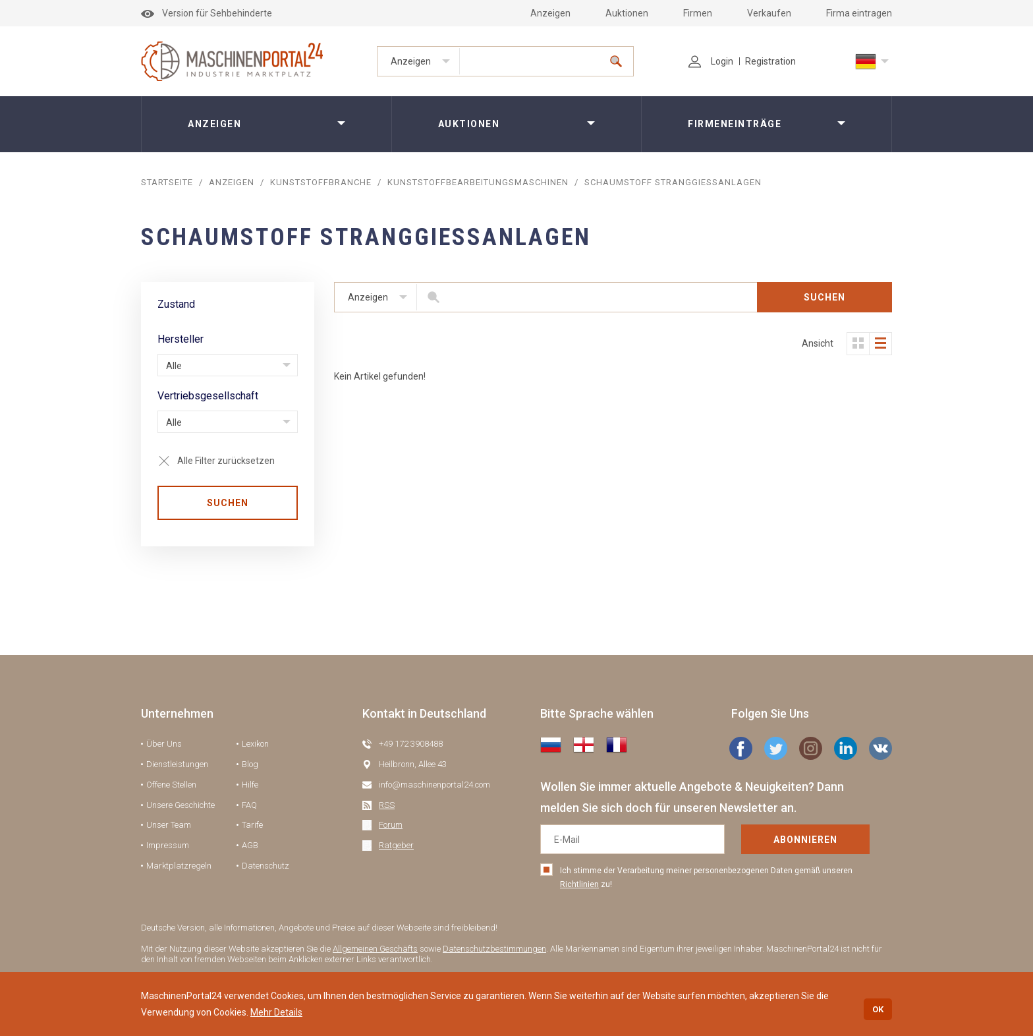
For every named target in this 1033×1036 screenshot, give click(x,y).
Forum (391, 825)
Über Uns (164, 744)
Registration (770, 61)
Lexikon (255, 744)
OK (877, 1009)
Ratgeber (396, 845)
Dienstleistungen (177, 764)
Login (710, 61)
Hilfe (250, 785)
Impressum (167, 845)
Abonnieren (805, 839)
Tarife (252, 825)
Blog (250, 764)
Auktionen (626, 13)
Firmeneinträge (734, 124)
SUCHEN (227, 503)
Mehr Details (276, 1012)
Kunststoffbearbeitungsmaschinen (478, 182)
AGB (250, 845)
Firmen (697, 13)
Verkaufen (769, 13)
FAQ (249, 805)
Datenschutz (265, 866)
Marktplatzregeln (178, 866)
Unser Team (168, 825)
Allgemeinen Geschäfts (375, 949)
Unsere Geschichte (180, 805)
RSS (387, 805)
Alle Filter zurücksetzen (226, 460)
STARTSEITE (167, 182)
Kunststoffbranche (321, 182)
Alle (174, 365)
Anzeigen (550, 13)
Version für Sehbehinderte (206, 13)
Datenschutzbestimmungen (494, 949)
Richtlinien (579, 884)
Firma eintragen (859, 13)
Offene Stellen (171, 785)
